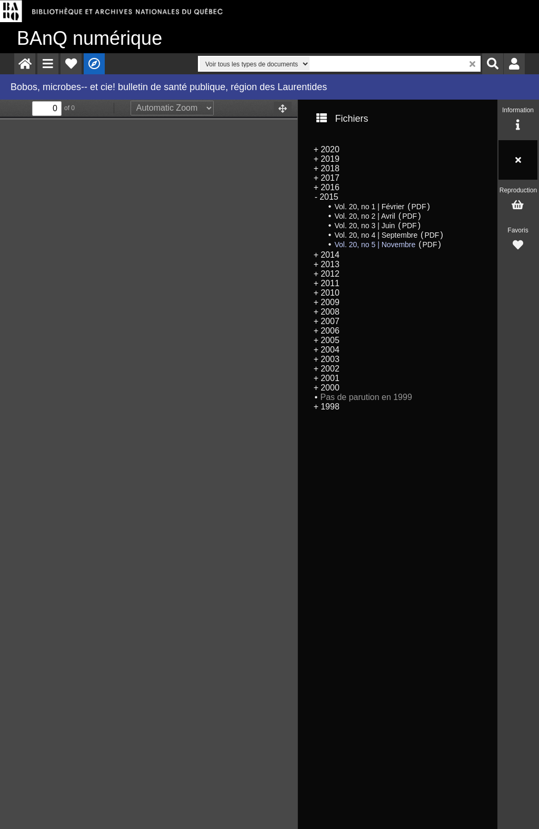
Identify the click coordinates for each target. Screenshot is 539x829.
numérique (89, 38)
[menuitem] (24, 63)
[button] (47, 63)
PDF (419, 206)
